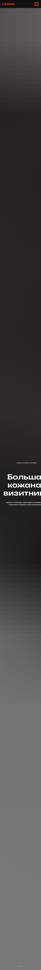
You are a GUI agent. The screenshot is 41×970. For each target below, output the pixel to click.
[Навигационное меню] (36, 4)
